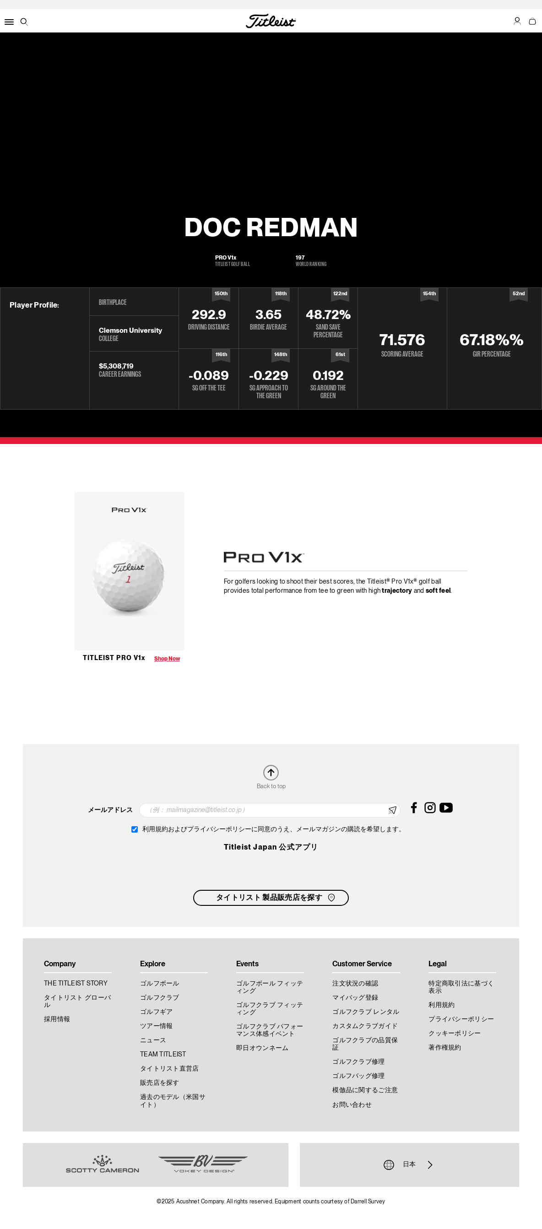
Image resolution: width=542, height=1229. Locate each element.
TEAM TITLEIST (163, 1054)
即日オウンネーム (262, 1048)
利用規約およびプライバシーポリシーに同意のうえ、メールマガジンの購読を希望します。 (273, 829)
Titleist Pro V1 (114, 658)
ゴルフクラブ (159, 998)
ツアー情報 (156, 1026)
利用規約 (441, 1005)
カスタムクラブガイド (365, 1026)
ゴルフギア (156, 1012)
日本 (409, 1165)
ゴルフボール (159, 983)
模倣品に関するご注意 (365, 1090)
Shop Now (167, 658)
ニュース (153, 1040)
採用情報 (57, 1019)
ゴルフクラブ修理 (358, 1062)
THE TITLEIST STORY (76, 983)
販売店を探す (159, 1083)
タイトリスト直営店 (169, 1069)
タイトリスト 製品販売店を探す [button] (276, 897)
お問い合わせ (352, 1105)
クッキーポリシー (454, 1033)
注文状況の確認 (355, 983)
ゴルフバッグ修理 (358, 1076)
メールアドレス (110, 810)
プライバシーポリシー (461, 1019)
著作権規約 (444, 1047)
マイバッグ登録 (355, 998)
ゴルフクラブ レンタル (365, 1012)
